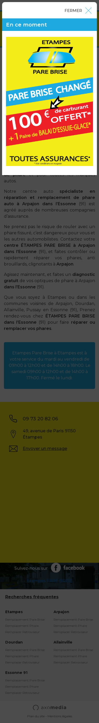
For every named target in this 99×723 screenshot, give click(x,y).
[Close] (78, 10)
